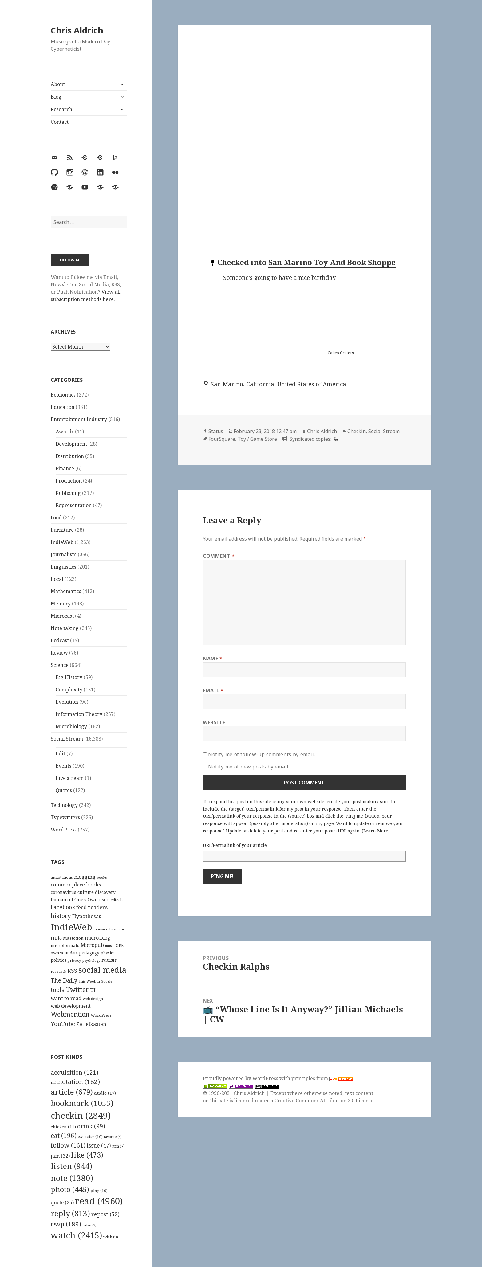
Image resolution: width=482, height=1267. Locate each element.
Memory (61, 603)
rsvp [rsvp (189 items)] (66, 1224)
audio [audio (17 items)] (105, 1093)
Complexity (69, 689)
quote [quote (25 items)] (62, 1202)
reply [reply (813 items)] (70, 1213)
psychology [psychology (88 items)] (91, 960)
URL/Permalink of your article (235, 845)
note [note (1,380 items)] (72, 1177)
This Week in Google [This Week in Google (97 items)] (96, 981)
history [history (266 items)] (61, 916)
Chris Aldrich (77, 30)
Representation (74, 505)
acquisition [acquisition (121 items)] (74, 1072)
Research (61, 109)
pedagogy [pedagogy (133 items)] (89, 953)
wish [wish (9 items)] (110, 1237)
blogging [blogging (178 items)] (85, 877)
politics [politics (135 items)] (58, 960)
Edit (60, 753)
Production (69, 480)
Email (213, 690)
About (58, 84)
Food (56, 517)
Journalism (64, 554)
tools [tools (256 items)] (58, 990)
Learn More (375, 831)
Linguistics (63, 566)
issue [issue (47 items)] (99, 1145)
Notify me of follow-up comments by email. (261, 754)
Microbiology (71, 726)
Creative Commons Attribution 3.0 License (324, 1100)
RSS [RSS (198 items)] (72, 970)
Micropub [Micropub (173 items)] (92, 945)
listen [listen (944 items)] (71, 1166)
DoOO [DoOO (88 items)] (104, 900)
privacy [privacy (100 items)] (74, 960)
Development (71, 443)
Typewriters (65, 817)
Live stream (70, 778)
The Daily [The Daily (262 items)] (64, 980)
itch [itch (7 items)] (118, 1146)
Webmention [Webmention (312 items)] (70, 1014)
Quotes (64, 790)
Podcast (60, 640)
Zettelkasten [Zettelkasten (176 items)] (91, 1024)
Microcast (62, 615)
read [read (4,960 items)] (99, 1201)
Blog (56, 96)
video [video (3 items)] (89, 1225)
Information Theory (79, 714)
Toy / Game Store (257, 439)
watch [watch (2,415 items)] (76, 1235)
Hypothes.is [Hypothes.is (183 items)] (86, 916)
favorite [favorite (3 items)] (113, 1137)
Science (60, 665)
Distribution (70, 456)
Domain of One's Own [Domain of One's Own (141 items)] (74, 899)
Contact (60, 122)
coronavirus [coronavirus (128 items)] (63, 892)
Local (57, 579)
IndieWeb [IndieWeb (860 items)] (71, 927)
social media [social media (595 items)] (102, 969)
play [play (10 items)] (99, 1190)
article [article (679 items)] (72, 1092)
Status (215, 431)
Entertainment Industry (79, 419)
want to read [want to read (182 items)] (66, 998)
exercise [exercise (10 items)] (90, 1136)
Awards (65, 431)
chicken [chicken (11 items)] (63, 1127)
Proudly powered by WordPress (241, 1078)
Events (63, 765)
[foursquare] (335, 438)
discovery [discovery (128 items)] (105, 892)
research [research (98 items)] (58, 971)
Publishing (68, 493)
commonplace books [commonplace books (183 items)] (76, 884)
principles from (322, 1078)
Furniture (62, 529)
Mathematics (66, 591)
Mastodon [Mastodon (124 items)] (73, 938)
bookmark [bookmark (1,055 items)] (82, 1103)
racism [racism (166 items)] (109, 959)
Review (59, 652)
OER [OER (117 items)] (120, 945)
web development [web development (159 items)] (71, 1006)
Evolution (67, 701)
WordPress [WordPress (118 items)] (101, 1015)
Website (214, 722)
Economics (63, 394)
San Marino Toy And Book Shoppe (332, 262)
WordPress (64, 829)
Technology (64, 805)
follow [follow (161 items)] (68, 1145)
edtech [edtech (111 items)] (117, 899)
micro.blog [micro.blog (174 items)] (97, 937)
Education (62, 407)
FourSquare (221, 439)
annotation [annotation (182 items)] (75, 1081)
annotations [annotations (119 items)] (62, 877)
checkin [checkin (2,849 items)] (81, 1115)
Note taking (65, 628)
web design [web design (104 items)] (93, 998)
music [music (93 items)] (109, 945)
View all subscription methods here (85, 295)
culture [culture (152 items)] (85, 892)
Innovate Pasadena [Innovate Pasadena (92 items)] (109, 929)
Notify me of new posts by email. (249, 766)
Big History (69, 677)
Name (213, 658)
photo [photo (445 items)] (70, 1189)
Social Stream (67, 738)
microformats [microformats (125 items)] (65, 945)
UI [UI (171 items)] (93, 990)
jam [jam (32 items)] (60, 1155)
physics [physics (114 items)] (108, 953)
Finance (65, 468)
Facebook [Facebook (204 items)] (63, 907)
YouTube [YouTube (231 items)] (63, 1023)
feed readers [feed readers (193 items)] (92, 907)
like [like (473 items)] (87, 1155)
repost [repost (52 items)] (105, 1214)
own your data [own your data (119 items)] (64, 953)
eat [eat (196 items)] (64, 1135)
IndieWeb (62, 542)
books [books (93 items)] (102, 877)
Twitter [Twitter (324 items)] (77, 989)
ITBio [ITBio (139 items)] (56, 938)
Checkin (356, 431)
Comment (219, 556)
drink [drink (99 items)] (91, 1126)
